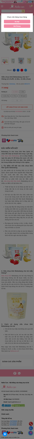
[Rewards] (5, 434)
